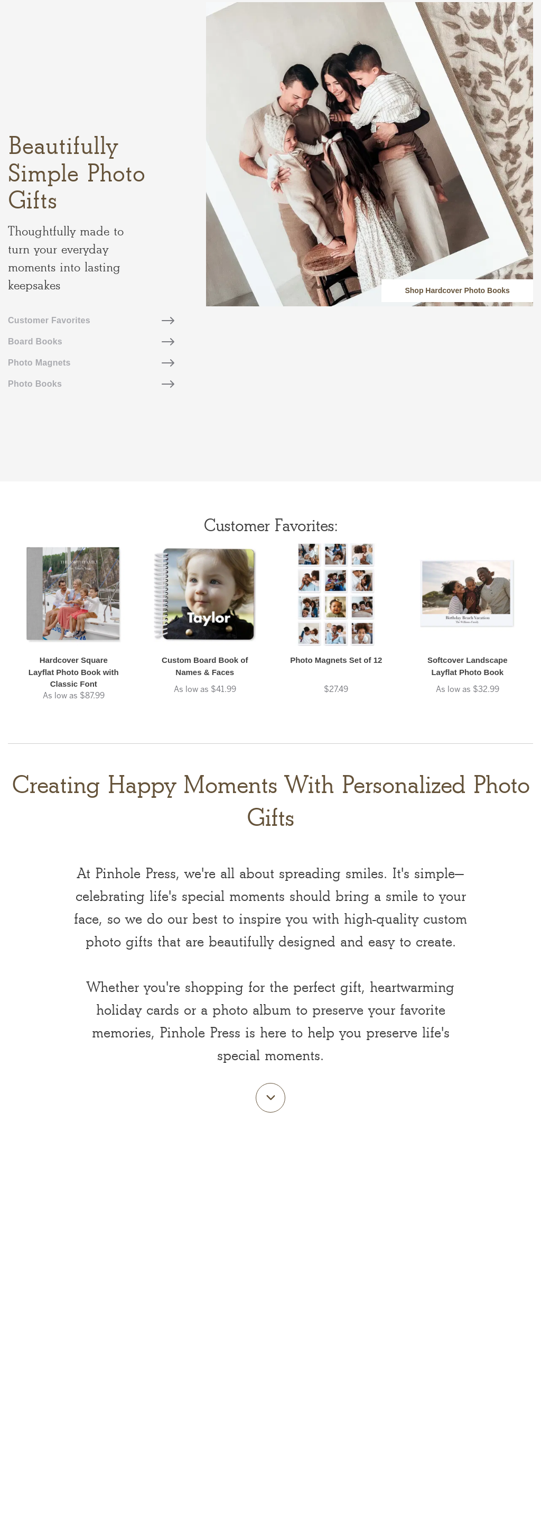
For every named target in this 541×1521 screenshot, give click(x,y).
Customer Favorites (91, 320)
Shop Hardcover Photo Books (457, 290)
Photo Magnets (91, 362)
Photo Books (91, 383)
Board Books (91, 341)
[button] (74, 632)
